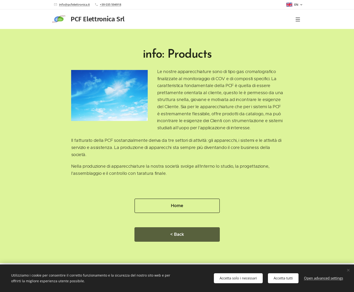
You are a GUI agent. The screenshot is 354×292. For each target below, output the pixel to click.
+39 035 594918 (110, 4)
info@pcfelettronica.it (74, 4)
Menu (298, 19)
